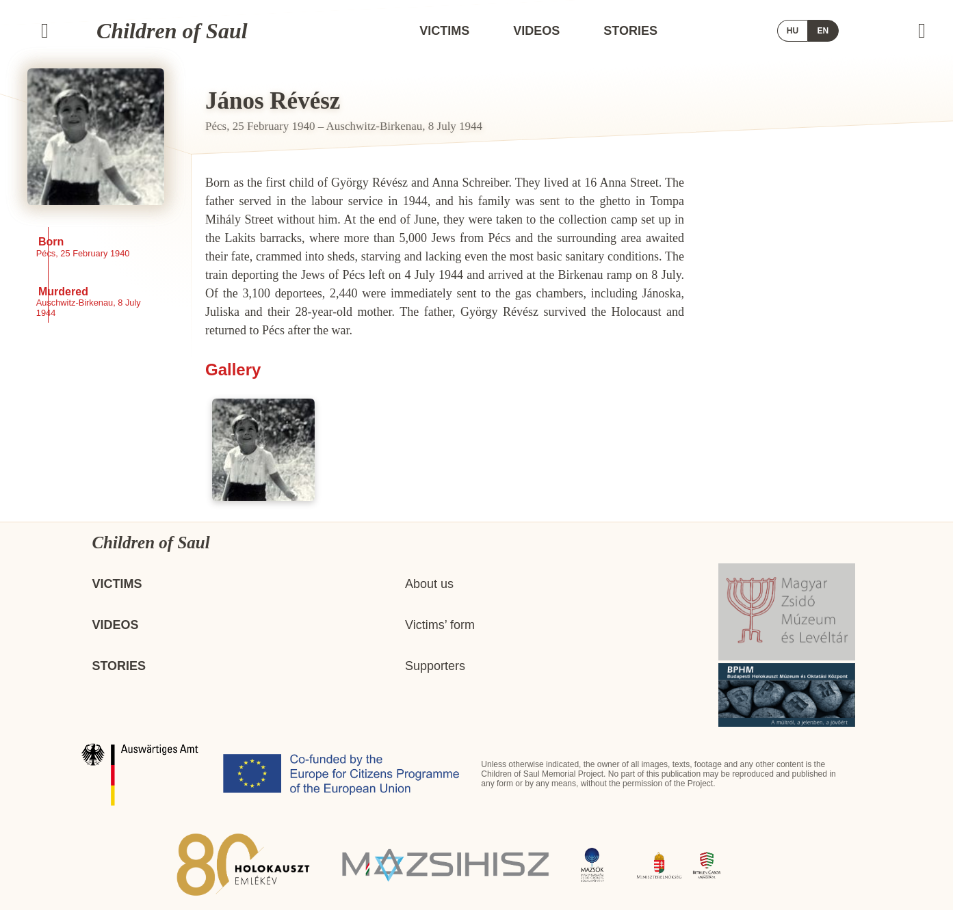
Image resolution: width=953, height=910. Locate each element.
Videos (536, 31)
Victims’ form (440, 625)
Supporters (435, 666)
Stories (630, 31)
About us (429, 584)
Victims (444, 31)
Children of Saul (172, 30)
